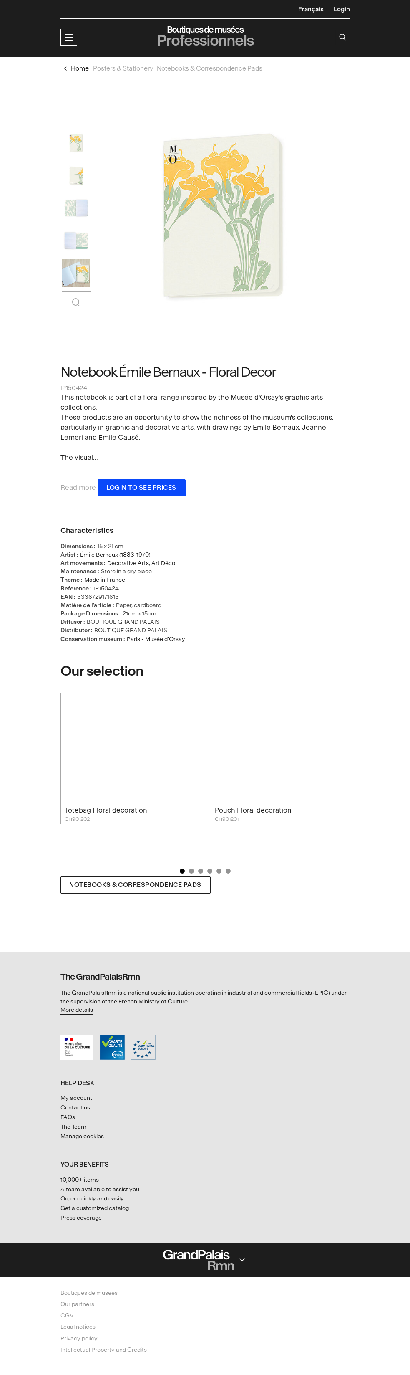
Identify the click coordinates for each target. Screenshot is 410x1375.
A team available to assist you (99, 1189)
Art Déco (163, 564)
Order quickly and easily (92, 1198)
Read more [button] (78, 489)
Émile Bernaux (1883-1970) (115, 556)
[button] (68, 37)
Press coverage (81, 1218)
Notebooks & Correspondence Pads (135, 887)
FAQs (67, 1117)
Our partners (77, 1304)
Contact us (75, 1107)
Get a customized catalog (94, 1208)
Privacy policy (79, 1338)
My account (76, 1098)
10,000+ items (79, 1180)
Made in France (104, 582)
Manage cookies (82, 1136)
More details (76, 1010)
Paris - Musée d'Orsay (156, 640)
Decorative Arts (128, 564)
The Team (73, 1126)
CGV (67, 1315)
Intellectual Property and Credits (103, 1349)
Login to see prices (141, 489)
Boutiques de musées (89, 1293)
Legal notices (78, 1327)
